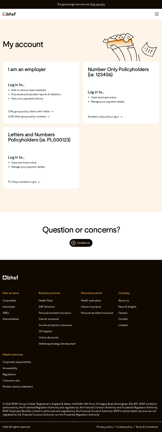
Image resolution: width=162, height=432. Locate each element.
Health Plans (46, 300)
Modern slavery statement (18, 386)
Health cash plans (91, 300)
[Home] (81, 278)
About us (123, 300)
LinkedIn (123, 325)
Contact (123, 318)
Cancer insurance (49, 318)
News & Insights (127, 306)
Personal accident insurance (55, 312)
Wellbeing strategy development (57, 343)
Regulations (9, 374)
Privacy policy (105, 426)
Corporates (9, 300)
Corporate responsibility (17, 362)
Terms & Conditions (146, 426)
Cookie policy (124, 426)
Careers (122, 312)
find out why (98, 4)
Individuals (9, 306)
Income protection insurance (55, 325)
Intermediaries (11, 318)
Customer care (11, 380)
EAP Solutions (47, 306)
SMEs (6, 312)
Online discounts (48, 337)
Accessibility (10, 368)
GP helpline (45, 331)
